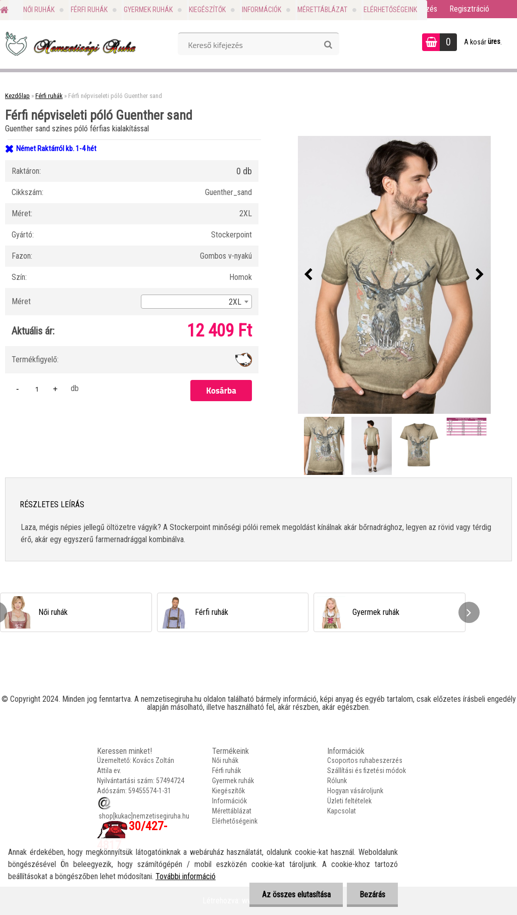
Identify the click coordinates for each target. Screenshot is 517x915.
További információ (186, 876)
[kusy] (37, 389)
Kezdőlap (17, 96)
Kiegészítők (207, 10)
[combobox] (196, 302)
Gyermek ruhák (148, 10)
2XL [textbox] (235, 302)
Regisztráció (469, 9)
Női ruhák (39, 10)
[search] (328, 45)
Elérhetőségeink (390, 10)
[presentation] (308, 274)
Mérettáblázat (322, 10)
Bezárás (372, 894)
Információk (261, 10)
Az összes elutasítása (296, 894)
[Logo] (69, 43)
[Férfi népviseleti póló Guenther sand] (394, 275)
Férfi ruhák (89, 10)
